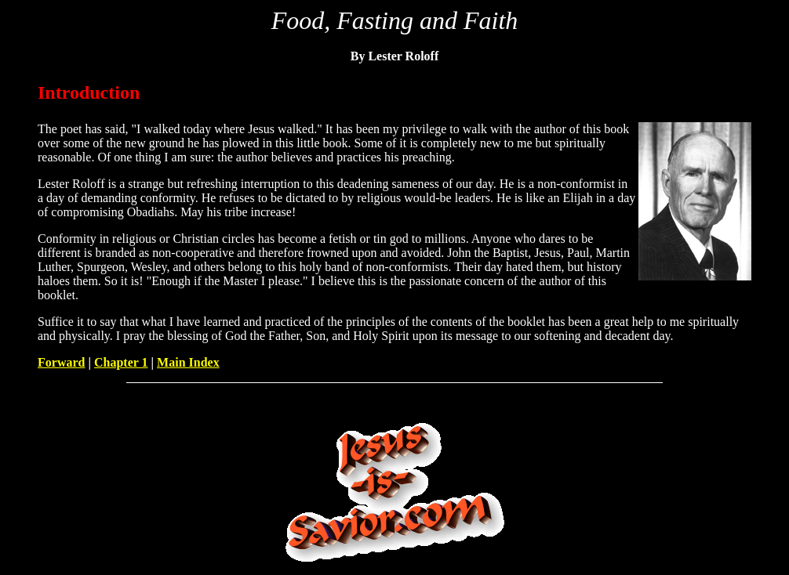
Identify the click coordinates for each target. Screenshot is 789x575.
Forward (61, 362)
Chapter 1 (121, 362)
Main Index (188, 362)
